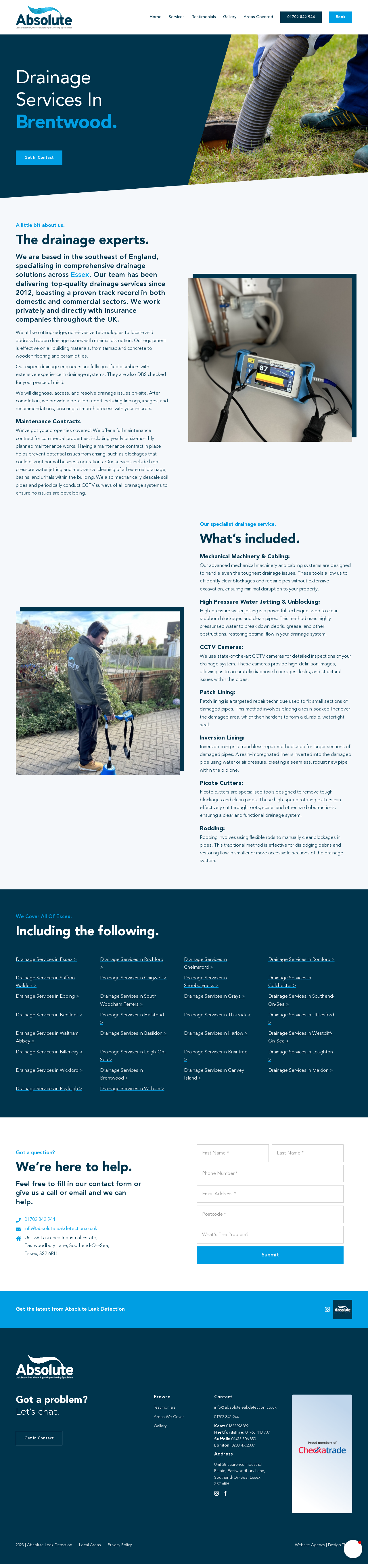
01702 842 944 (39, 1219)
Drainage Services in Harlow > (216, 1033)
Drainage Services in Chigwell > (133, 978)
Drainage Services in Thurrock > (217, 1015)
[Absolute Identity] (44, 7)
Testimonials (165, 1407)
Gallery (160, 1426)
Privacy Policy (120, 1545)
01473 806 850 (243, 1439)
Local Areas (90, 1545)
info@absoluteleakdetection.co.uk (60, 1228)
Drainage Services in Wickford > (49, 1070)
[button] (353, 1549)
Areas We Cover (169, 1417)
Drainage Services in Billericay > (49, 1052)
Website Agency (310, 1545)
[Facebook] (225, 1493)
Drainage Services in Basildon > (133, 1033)
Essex (80, 275)
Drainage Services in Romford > (301, 959)
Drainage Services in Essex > (46, 959)
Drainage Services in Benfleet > (49, 1015)
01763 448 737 (258, 1432)
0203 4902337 (243, 1445)
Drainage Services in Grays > (214, 996)
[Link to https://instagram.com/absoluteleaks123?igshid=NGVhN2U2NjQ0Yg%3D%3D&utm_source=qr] (327, 1309)
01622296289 (237, 1426)
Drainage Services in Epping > (47, 996)
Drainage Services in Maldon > (300, 1070)
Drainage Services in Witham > (132, 1088)
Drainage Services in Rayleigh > (49, 1088)
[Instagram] (216, 1493)
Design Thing (340, 1545)
